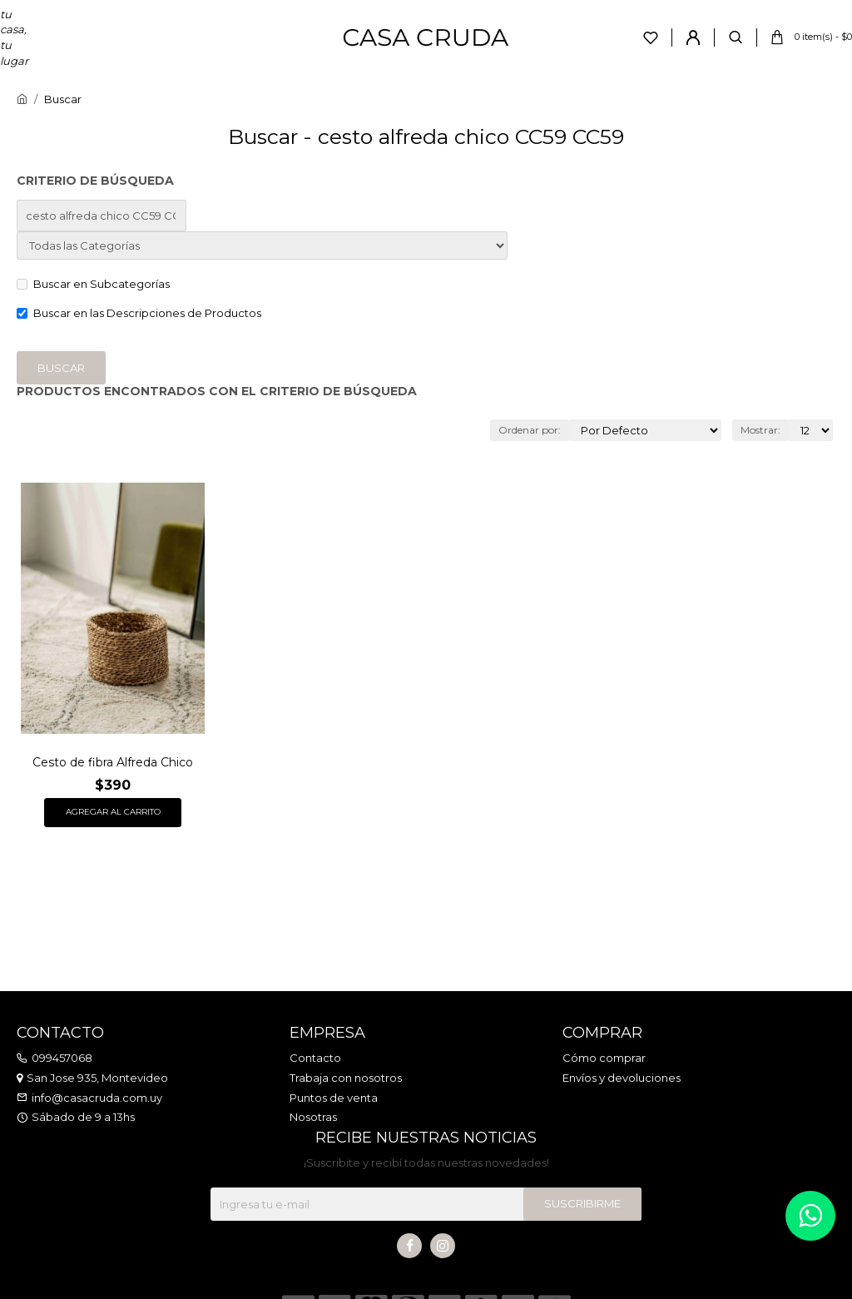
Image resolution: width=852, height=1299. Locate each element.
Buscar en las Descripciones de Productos (139, 313)
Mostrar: (760, 430)
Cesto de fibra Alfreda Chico (112, 762)
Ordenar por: (529, 430)
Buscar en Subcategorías (93, 283)
